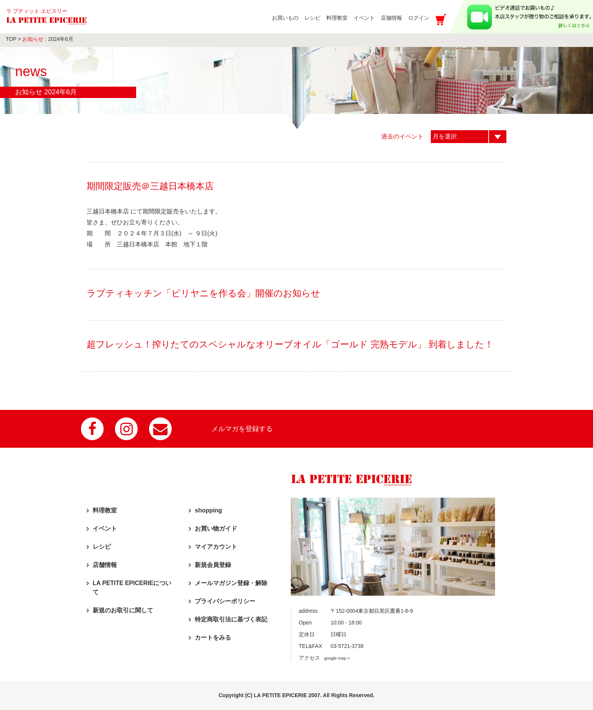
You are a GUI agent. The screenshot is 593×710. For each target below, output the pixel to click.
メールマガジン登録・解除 (231, 583)
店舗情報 (105, 565)
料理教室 (105, 510)
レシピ (102, 546)
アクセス (324, 658)
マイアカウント (216, 546)
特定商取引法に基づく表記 (231, 619)
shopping (208, 510)
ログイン (418, 18)
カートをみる (213, 637)
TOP (11, 39)
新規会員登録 (213, 565)
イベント (105, 528)
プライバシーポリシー (225, 601)
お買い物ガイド (216, 528)
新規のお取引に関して (123, 610)
